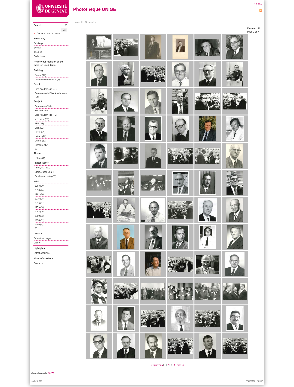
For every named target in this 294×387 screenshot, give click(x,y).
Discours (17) (41, 145)
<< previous (157, 365)
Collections (39, 56)
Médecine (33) (42, 119)
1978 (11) (39, 220)
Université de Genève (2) (47, 79)
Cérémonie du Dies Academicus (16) (51, 95)
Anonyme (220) (42, 167)
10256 (51, 373)
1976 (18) (39, 198)
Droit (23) (39, 128)
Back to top (36, 381)
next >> (180, 365)
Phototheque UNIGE (94, 9)
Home (77, 22)
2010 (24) (39, 190)
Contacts (38, 263)
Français (258, 3)
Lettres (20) (40, 136)
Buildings (38, 43)
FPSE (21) (40, 132)
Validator (250, 381)
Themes (38, 52)
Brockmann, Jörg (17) (45, 176)
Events (37, 47)
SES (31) (39, 123)
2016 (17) (39, 203)
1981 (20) (39, 194)
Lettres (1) (40, 158)
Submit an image (42, 238)
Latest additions (42, 253)
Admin (260, 381)
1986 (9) (39, 224)
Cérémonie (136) (43, 106)
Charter (37, 242)
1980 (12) (39, 216)
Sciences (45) (41, 110)
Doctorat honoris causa (47, 33)
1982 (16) (39, 211)
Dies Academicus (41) (46, 89)
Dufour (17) (40, 75)
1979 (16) (39, 207)
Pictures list (90, 22)
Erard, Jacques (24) (44, 172)
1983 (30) (39, 186)
